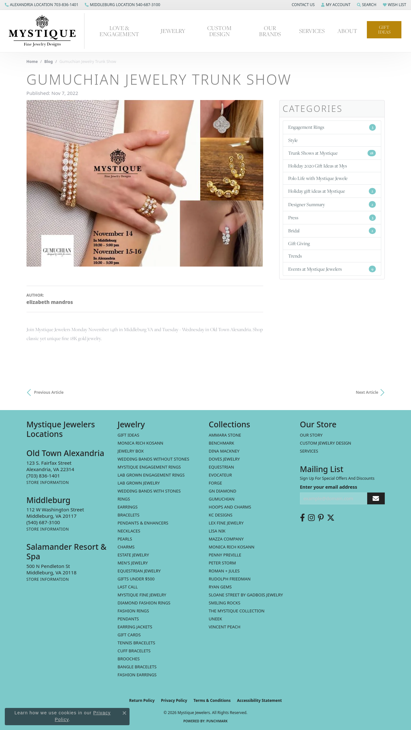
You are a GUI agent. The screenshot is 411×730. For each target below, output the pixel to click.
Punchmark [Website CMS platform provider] (217, 721)
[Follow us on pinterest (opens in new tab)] (321, 518)
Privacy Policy (174, 700)
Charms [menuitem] (126, 547)
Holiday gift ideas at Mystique (332, 191)
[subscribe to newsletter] (375, 498)
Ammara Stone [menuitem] (225, 435)
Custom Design (219, 31)
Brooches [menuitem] (129, 659)
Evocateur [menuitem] (220, 475)
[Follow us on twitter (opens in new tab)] (331, 518)
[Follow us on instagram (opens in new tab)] (311, 518)
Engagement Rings (332, 127)
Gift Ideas (384, 29)
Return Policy (142, 700)
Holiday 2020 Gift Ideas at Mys (317, 166)
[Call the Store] (43, 475)
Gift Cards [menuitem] (129, 635)
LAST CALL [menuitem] (128, 587)
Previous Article (49, 392)
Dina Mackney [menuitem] (224, 451)
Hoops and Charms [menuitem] (230, 507)
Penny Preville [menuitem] (225, 555)
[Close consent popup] (124, 713)
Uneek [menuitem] (215, 619)
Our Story (311, 435)
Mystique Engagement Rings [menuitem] (149, 467)
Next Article (367, 392)
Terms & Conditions (212, 700)
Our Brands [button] (270, 31)
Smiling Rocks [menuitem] (225, 603)
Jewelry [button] (173, 31)
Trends (295, 256)
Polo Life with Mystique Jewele (318, 178)
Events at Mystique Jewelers (332, 269)
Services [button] (312, 31)
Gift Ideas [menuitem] (128, 435)
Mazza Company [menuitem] (226, 539)
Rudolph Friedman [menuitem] (230, 579)
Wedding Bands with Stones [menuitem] (149, 491)
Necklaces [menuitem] (129, 531)
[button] (302, 5)
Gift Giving (299, 243)
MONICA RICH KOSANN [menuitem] (140, 443)
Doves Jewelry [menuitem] (224, 459)
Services (309, 451)
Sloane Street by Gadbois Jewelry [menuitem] (246, 595)
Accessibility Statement (259, 700)
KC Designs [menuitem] (221, 515)
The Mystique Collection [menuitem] (237, 611)
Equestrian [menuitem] (221, 467)
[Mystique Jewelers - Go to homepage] (45, 31)
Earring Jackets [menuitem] (135, 627)
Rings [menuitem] (124, 499)
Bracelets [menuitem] (128, 515)
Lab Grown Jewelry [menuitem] (139, 483)
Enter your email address (328, 487)
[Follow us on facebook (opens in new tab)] (302, 518)
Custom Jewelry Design (326, 443)
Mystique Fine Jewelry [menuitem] (142, 595)
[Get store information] (48, 482)
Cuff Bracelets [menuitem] (134, 651)
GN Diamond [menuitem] (222, 491)
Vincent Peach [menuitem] (225, 627)
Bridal (332, 231)
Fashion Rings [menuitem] (133, 611)
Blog (48, 61)
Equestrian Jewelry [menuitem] (139, 571)
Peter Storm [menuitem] (222, 563)
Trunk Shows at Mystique (332, 153)
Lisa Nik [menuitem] (217, 531)
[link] (41, 5)
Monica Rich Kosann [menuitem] (232, 547)
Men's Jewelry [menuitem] (133, 563)
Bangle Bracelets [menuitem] (137, 667)
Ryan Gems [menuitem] (220, 587)
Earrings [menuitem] (128, 507)
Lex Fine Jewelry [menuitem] (226, 523)
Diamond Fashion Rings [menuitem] (144, 603)
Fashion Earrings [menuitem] (137, 675)
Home (32, 61)
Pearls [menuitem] (125, 539)
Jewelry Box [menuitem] (131, 451)
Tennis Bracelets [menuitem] (136, 643)
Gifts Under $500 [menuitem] (136, 579)
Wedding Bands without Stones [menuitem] (153, 459)
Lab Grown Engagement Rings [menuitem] (151, 475)
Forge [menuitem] (215, 483)
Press (332, 217)
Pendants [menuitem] (128, 619)
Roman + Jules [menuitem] (224, 571)
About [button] (347, 31)
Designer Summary (332, 204)
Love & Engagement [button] (119, 31)
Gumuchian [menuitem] (222, 499)
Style (293, 140)
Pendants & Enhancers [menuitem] (143, 523)
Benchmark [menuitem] (221, 443)
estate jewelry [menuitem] (133, 555)
